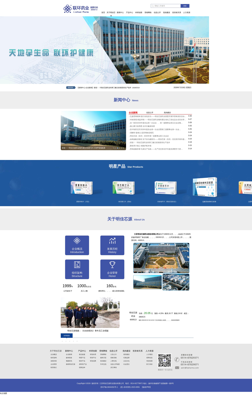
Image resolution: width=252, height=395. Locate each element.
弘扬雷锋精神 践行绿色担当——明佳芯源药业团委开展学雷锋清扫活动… (158, 116)
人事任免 (113, 361)
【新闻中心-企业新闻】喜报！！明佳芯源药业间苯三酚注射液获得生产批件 (104, 88)
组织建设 (126, 354)
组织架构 (53, 358)
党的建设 (166, 12)
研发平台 (92, 358)
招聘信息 (149, 358)
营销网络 (148, 12)
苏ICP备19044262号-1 (109, 387)
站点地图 (3, 393)
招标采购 (113, 358)
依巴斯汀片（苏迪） (125, 201)
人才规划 (149, 354)
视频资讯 (68, 361)
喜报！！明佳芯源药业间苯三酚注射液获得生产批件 (150, 142)
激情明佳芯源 (70, 364)
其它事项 (113, 367)
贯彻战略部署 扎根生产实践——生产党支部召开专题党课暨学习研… (156, 149)
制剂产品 (81, 361)
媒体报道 (68, 358)
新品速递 (81, 354)
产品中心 (129, 12)
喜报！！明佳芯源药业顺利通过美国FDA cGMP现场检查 (83, 148)
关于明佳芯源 (111, 14)
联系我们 (53, 367)
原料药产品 (82, 364)
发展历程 (53, 361)
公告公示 (113, 354)
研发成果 (92, 361)
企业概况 (53, 354)
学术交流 (102, 364)
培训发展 (149, 361)
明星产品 (81, 358)
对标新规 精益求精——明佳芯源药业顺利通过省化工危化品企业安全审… (158, 120)
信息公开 (157, 12)
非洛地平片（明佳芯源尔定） (167, 201)
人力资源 (186, 12)
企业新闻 (68, 354)
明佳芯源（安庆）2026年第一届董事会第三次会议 (149, 136)
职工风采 (149, 364)
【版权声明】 (146, 387)
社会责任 (126, 364)
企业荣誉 (53, 364)
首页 (103, 12)
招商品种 (81, 367)
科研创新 (138, 12)
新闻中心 (120, 12)
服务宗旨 (102, 358)
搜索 (184, 6)
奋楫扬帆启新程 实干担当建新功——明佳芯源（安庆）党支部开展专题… (158, 139)
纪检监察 (126, 358)
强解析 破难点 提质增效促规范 (142, 133)
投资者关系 (176, 12)
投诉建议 (102, 361)
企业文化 (126, 361)
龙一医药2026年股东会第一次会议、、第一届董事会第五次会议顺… (156, 123)
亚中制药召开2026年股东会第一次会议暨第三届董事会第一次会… (155, 129)
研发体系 (92, 354)
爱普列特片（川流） (83, 201)
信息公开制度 (115, 364)
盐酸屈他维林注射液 (209, 201)
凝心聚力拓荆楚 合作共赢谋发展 (142, 126)
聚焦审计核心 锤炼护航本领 (140, 146)
